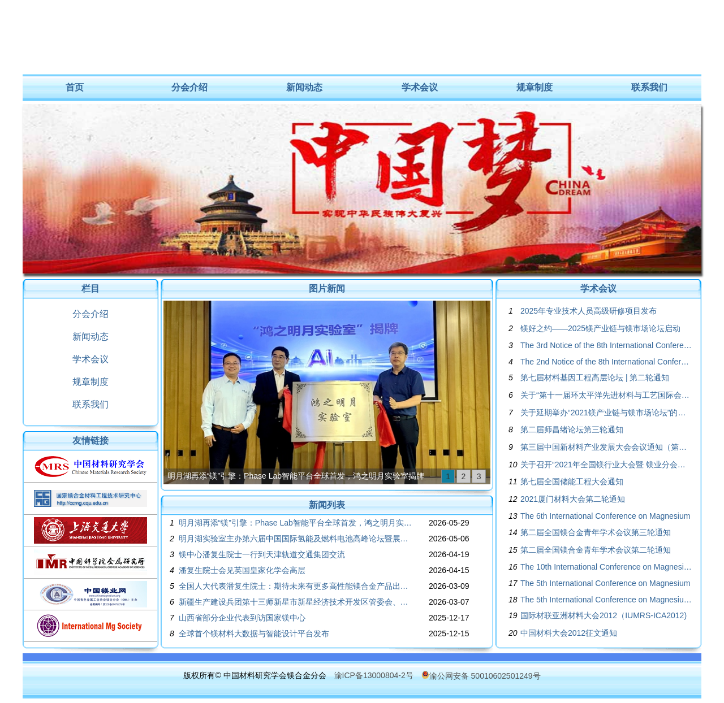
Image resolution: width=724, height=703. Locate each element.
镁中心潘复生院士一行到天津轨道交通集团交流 (262, 554)
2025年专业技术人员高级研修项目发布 (588, 310)
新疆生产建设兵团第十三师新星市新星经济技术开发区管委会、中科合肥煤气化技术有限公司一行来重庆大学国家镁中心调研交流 (296, 601)
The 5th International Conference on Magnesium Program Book (606, 599)
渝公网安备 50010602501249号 (481, 675)
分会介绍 (189, 87)
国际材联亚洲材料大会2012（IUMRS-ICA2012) (603, 615)
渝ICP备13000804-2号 (373, 675)
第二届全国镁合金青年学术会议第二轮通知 (595, 549)
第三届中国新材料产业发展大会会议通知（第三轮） (606, 447)
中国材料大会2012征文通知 (568, 632)
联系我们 (649, 87)
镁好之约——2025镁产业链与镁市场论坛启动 (600, 328)
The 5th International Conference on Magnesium (605, 583)
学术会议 (420, 87)
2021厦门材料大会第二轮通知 (572, 499)
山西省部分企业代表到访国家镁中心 (242, 617)
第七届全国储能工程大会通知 (571, 481)
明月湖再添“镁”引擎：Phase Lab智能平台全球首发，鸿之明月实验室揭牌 (295, 475)
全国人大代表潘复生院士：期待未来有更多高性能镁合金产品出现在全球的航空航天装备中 (296, 586)
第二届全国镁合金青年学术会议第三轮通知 (595, 532)
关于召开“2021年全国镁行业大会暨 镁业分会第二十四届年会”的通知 (606, 464)
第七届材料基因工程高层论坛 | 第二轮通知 (594, 377)
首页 (75, 87)
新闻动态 (304, 87)
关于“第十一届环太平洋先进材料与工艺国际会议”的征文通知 (606, 395)
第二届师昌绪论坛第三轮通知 (571, 429)
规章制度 (534, 87)
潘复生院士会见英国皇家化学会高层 (242, 570)
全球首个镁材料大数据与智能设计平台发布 (254, 633)
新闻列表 (327, 505)
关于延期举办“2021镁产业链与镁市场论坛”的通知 (606, 412)
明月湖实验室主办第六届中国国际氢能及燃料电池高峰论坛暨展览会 (296, 538)
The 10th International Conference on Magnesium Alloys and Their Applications (606, 566)
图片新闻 (327, 288)
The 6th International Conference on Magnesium (605, 515)
